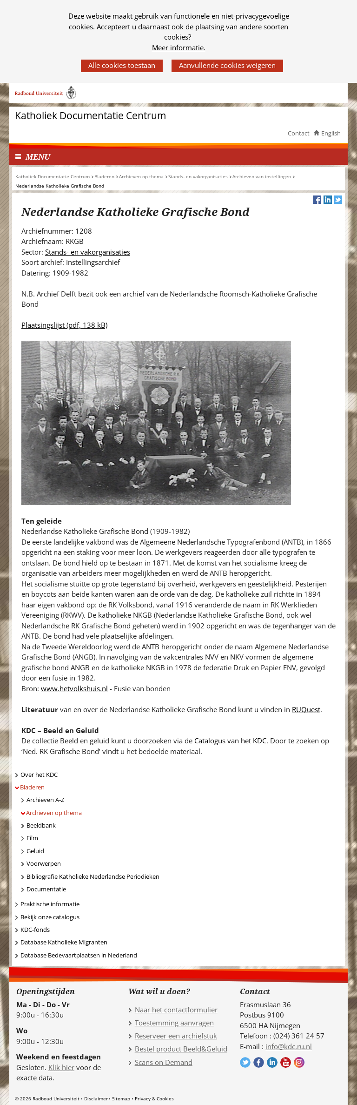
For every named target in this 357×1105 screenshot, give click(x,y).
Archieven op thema (54, 813)
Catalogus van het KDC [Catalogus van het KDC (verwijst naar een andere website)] (230, 740)
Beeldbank (41, 825)
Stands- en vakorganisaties (87, 251)
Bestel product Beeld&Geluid (181, 1048)
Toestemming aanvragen (174, 1022)
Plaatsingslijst (64, 325)
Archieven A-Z (45, 799)
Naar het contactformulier (176, 1009)
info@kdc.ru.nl (288, 1046)
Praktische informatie (49, 904)
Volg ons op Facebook (258, 1062)
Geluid (35, 851)
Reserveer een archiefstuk (176, 1035)
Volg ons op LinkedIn (272, 1062)
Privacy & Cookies (154, 1098)
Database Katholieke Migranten (63, 942)
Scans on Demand (163, 1062)
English (331, 133)
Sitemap (121, 1098)
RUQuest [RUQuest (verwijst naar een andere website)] (306, 709)
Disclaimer (96, 1098)
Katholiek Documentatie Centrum (90, 115)
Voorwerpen (43, 863)
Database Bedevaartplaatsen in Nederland (78, 955)
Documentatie (46, 889)
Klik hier (61, 1067)
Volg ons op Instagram (299, 1062)
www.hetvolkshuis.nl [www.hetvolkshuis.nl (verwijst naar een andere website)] (74, 688)
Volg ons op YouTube (285, 1062)
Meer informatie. (178, 47)
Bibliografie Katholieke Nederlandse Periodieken (92, 876)
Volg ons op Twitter (245, 1062)
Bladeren (32, 787)
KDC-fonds (35, 929)
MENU (38, 156)
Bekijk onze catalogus (49, 917)
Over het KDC (39, 774)
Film (32, 838)
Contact (299, 133)
